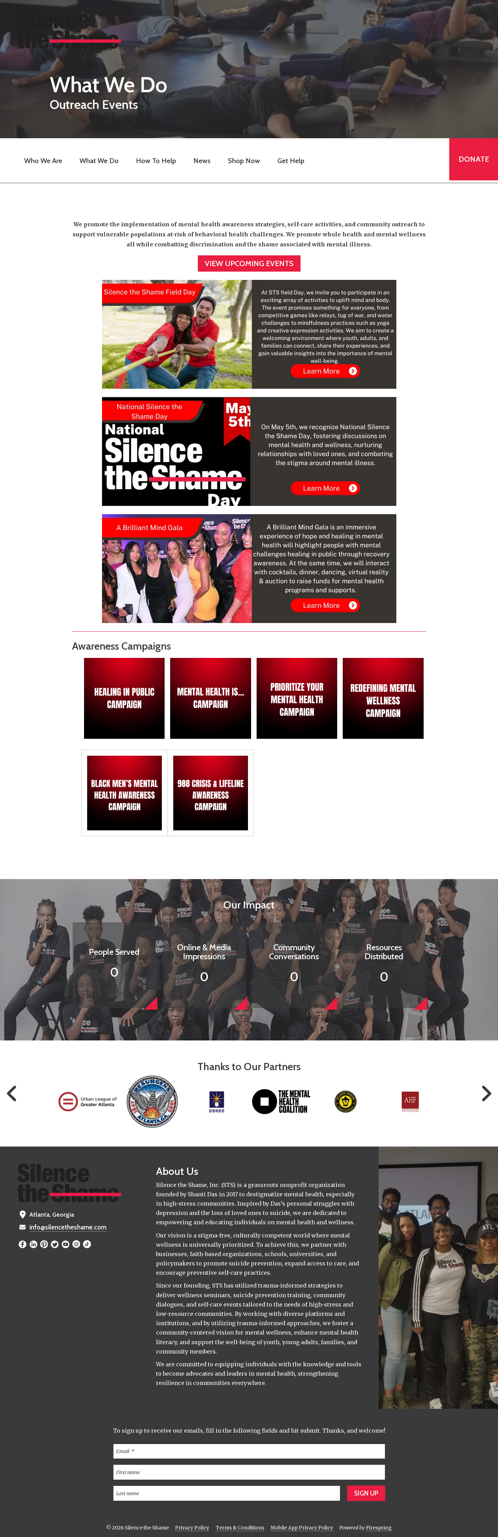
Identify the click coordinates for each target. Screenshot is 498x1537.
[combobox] (437, 29)
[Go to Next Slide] (486, 1093)
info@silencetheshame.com (67, 1227)
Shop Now (243, 161)
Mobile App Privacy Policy (301, 1528)
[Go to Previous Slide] (12, 1093)
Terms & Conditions (240, 1528)
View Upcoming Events (249, 263)
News (200, 161)
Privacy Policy (192, 1528)
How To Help (155, 161)
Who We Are (42, 161)
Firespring (379, 1528)
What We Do (97, 161)
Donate (472, 160)
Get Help (289, 161)
